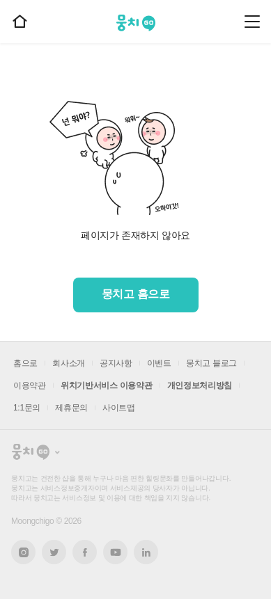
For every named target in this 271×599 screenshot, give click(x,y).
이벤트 (159, 363)
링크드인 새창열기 (146, 552)
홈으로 (25, 363)
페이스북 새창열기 (84, 552)
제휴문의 (71, 408)
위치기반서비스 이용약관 (107, 385)
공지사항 (116, 363)
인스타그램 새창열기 (23, 552)
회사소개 (68, 363)
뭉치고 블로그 (211, 363)
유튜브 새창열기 (115, 552)
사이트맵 (118, 408)
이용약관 (29, 385)
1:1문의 (26, 408)
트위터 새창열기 (54, 552)
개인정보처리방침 (200, 385)
